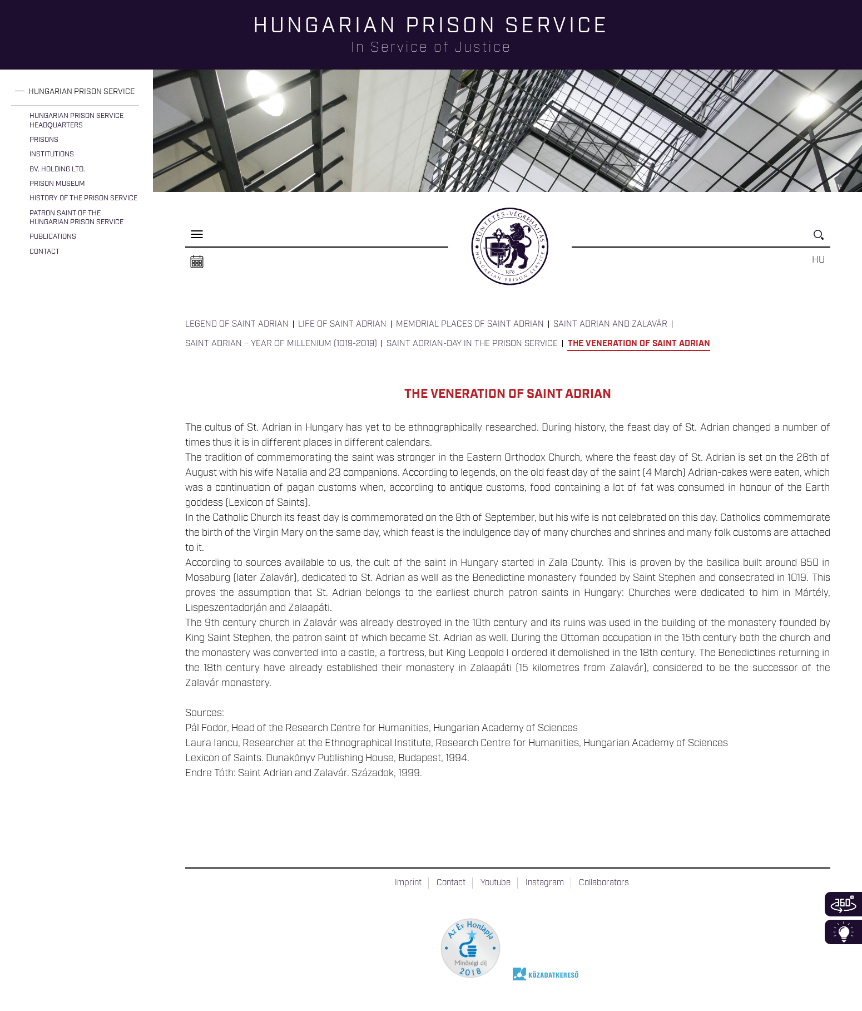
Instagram (545, 883)
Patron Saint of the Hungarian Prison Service (76, 218)
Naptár (197, 262)
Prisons (43, 140)
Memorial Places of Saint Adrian (470, 324)
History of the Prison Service (83, 198)
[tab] (75, 92)
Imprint (408, 883)
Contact (44, 252)
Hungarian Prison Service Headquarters (76, 120)
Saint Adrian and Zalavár (610, 324)
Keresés (822, 239)
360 (843, 904)
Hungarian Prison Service (81, 92)
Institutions (51, 154)
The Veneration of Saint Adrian (639, 343)
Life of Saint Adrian (342, 324)
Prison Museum (57, 184)
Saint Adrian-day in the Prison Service (472, 343)
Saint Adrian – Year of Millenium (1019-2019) (281, 343)
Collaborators (604, 883)
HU (818, 260)
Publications (52, 236)
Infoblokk (843, 932)
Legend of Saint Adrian (237, 324)
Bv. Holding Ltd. (57, 169)
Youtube (495, 883)
